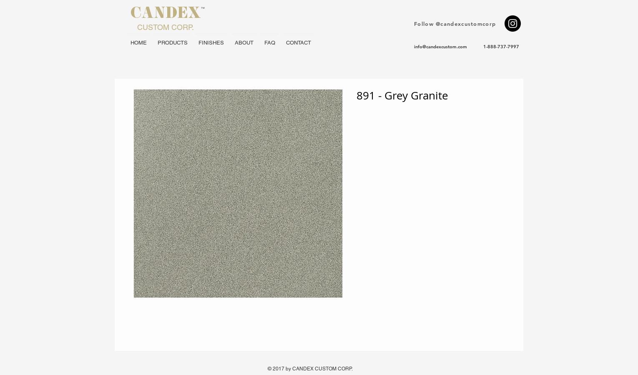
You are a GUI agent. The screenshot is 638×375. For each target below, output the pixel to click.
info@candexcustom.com (440, 47)
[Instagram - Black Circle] (513, 23)
